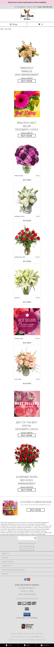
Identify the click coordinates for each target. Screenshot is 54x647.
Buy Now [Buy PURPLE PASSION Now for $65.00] (27, 180)
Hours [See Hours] (45, 645)
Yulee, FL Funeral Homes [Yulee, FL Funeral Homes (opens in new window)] (19, 633)
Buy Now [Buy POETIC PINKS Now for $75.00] (27, 383)
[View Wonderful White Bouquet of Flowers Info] (27, 199)
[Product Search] (27, 538)
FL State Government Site (34, 637)
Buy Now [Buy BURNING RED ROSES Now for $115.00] (27, 261)
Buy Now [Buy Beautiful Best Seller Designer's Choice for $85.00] (26, 135)
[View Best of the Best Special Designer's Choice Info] (27, 404)
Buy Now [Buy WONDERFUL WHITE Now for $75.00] (27, 220)
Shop (13, 24)
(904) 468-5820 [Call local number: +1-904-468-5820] (47, 7)
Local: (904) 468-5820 (27, 594)
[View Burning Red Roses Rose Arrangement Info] (27, 240)
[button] (27, 614)
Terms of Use (40, 640)
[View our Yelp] (28, 580)
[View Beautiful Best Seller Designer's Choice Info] (27, 104)
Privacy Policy (14, 640)
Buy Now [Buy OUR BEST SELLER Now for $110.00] (27, 343)
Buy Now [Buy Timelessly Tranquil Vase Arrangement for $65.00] (26, 80)
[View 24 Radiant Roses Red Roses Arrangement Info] (27, 458)
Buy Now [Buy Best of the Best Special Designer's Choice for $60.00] (26, 435)
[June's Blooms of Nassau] (27, 19)
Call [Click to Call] (9, 645)
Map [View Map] (27, 645)
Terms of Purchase (27, 640)
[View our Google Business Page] (25, 580)
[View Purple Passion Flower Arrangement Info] (27, 159)
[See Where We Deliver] (27, 548)
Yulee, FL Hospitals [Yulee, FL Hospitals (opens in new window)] (36, 633)
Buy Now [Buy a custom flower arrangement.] (35, 509)
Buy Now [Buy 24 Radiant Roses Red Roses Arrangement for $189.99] (26, 489)
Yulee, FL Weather (17, 637)
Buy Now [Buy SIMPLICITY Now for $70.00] (27, 302)
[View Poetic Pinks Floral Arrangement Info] (27, 362)
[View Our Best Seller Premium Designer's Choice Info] (27, 321)
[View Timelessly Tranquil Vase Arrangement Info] (27, 49)
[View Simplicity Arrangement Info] (27, 281)
